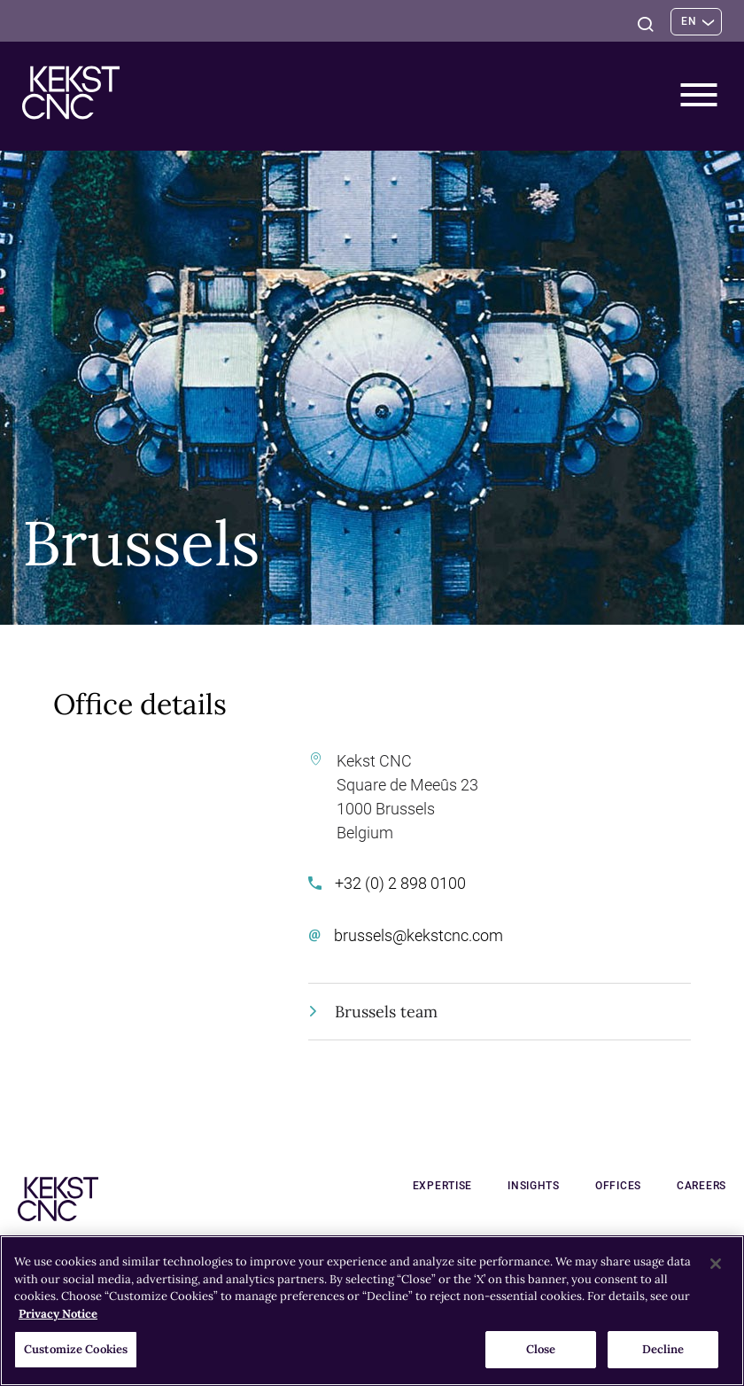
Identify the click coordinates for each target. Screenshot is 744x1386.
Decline (663, 1349)
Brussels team (374, 1011)
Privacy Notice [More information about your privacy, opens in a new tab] (58, 1313)
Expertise (442, 1186)
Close (541, 1349)
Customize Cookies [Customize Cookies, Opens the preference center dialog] (76, 1349)
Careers (701, 1186)
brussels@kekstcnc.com (405, 935)
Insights (534, 1186)
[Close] (715, 1263)
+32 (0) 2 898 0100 (387, 883)
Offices (618, 1186)
